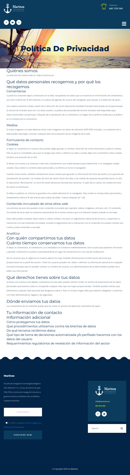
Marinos (74, 469)
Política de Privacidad (14, 427)
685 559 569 (116, 8)
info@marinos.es (102, 401)
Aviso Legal (32, 422)
